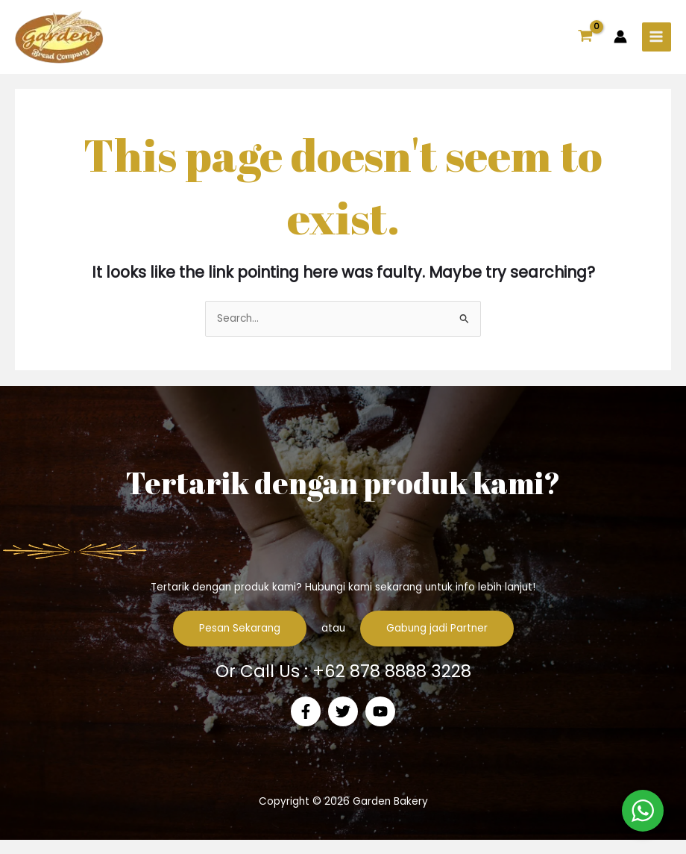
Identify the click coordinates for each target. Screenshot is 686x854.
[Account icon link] (620, 44)
